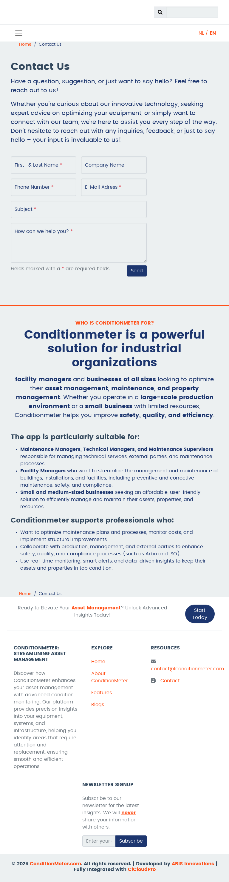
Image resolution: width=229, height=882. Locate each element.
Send (137, 270)
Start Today (199, 614)
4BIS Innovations (193, 863)
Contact (170, 680)
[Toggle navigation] (19, 33)
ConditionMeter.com (55, 863)
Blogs (97, 704)
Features (101, 692)
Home (98, 661)
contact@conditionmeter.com (187, 668)
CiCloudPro (142, 869)
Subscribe (131, 841)
